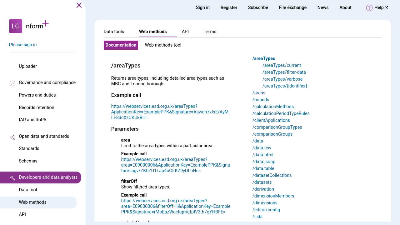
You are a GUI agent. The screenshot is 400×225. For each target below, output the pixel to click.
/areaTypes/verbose (282, 79)
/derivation (263, 189)
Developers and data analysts (48, 177)
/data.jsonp (263, 161)
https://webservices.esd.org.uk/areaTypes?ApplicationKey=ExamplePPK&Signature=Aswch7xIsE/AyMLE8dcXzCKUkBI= (169, 112)
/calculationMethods (273, 106)
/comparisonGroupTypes (277, 127)
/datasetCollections (272, 175)
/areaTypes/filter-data (284, 72)
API (22, 214)
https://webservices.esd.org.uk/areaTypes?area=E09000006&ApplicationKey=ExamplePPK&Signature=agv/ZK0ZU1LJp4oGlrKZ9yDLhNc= (175, 165)
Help (381, 7)
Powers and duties (37, 95)
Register (229, 7)
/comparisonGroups (272, 134)
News (323, 7)
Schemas (28, 161)
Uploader (28, 66)
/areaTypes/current (281, 65)
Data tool (28, 189)
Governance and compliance (47, 82)
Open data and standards (44, 136)
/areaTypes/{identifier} (285, 86)
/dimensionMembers (273, 196)
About (345, 7)
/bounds (260, 99)
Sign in (203, 7)
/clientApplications (271, 120)
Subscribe (258, 7)
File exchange (293, 7)
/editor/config (266, 209)
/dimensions (265, 203)
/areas (258, 93)
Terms (210, 31)
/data (257, 141)
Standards (29, 148)
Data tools (114, 31)
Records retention (36, 107)
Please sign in (23, 45)
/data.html (262, 155)
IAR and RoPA (32, 119)
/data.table (263, 168)
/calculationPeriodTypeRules (281, 113)
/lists (257, 216)
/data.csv (261, 148)
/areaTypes (263, 58)
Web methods (32, 202)
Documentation (121, 45)
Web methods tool (163, 45)
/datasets (262, 182)
